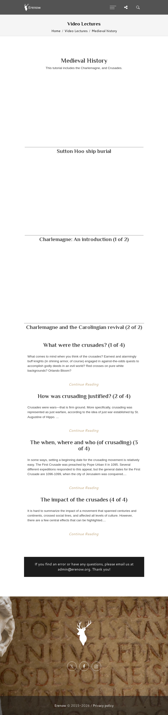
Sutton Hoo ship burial (84, 151)
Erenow (60, 705)
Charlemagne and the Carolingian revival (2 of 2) (84, 327)
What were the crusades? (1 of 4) (84, 345)
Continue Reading (83, 384)
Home (56, 31)
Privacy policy (103, 705)
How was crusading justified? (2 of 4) (84, 396)
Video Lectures (76, 31)
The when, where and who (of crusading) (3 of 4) (84, 445)
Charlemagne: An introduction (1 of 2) (84, 239)
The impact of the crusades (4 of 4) (84, 499)
